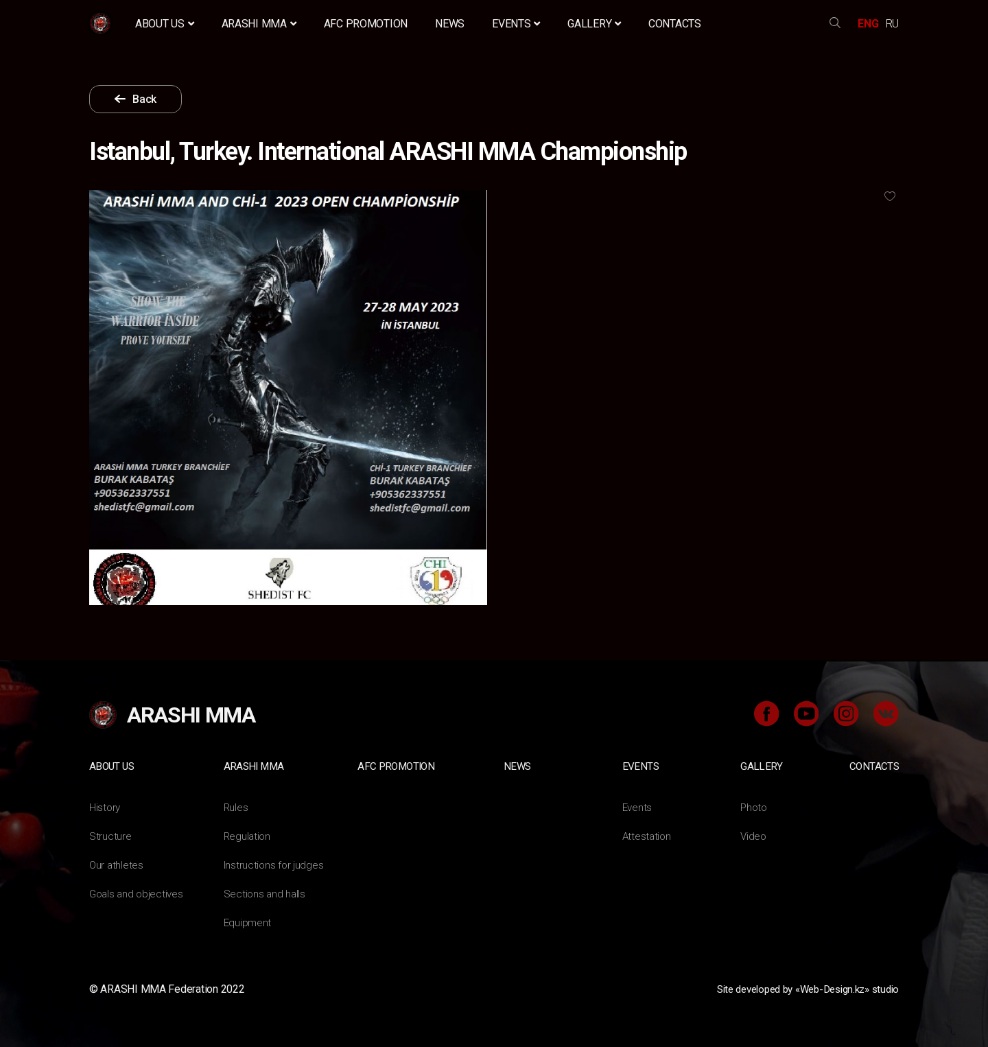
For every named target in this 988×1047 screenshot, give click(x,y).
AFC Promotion (366, 23)
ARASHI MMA (259, 23)
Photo (754, 806)
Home (102, 23)
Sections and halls (265, 892)
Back (156, 99)
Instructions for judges (275, 864)
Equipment (248, 921)
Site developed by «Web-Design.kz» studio (798, 988)
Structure (110, 835)
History (105, 806)
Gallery (594, 23)
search (835, 23)
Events (516, 23)
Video (754, 835)
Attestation (647, 835)
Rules (236, 806)
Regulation (248, 835)
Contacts (674, 23)
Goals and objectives (138, 892)
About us (164, 23)
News (449, 23)
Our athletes (117, 864)
